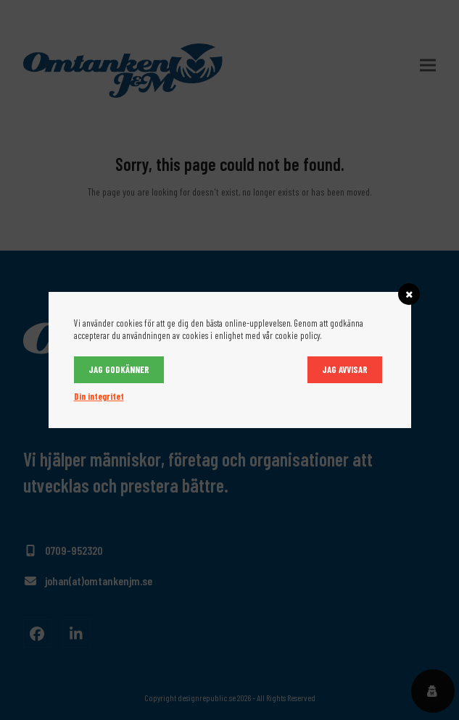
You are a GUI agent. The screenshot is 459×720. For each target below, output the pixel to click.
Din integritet (99, 396)
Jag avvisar (345, 369)
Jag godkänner (118, 369)
